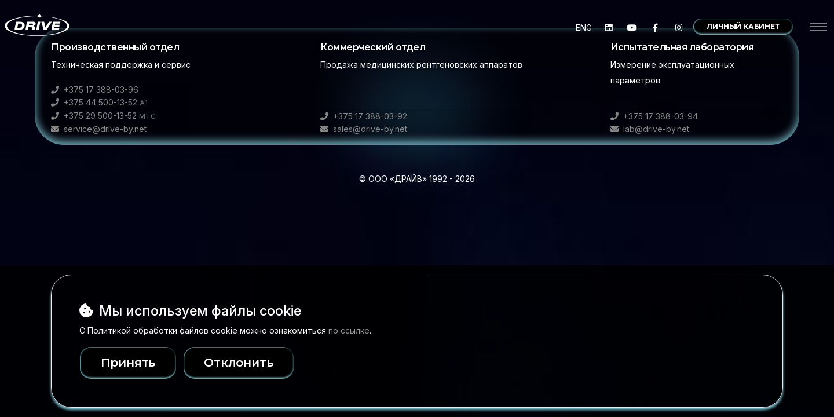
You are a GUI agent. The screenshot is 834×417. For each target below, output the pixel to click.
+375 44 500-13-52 (99, 102)
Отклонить (260, 363)
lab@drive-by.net (649, 129)
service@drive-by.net (99, 129)
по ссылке (349, 330)
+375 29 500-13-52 (103, 115)
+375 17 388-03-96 (94, 89)
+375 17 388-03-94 (654, 116)
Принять (128, 363)
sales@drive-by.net (363, 129)
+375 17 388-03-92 (363, 116)
